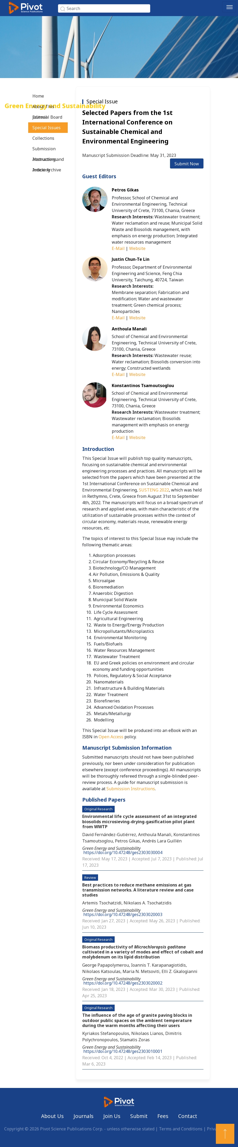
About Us (52, 1116)
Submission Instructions (44, 150)
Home (38, 96)
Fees (162, 1116)
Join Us (111, 1116)
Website (137, 248)
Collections (43, 138)
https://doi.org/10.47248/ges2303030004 (122, 852)
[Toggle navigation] (229, 6)
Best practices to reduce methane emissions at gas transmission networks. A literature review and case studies (138, 890)
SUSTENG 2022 (154, 490)
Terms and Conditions (180, 1129)
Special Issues (46, 128)
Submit (139, 1116)
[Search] (104, 8)
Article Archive (46, 170)
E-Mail (118, 248)
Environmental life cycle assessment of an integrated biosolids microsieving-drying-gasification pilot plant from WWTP (139, 821)
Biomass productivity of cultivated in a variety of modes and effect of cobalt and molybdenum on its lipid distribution (142, 952)
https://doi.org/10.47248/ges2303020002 (122, 983)
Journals (84, 1116)
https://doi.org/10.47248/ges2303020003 (122, 914)
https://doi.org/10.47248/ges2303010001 (122, 1051)
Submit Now (186, 164)
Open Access (111, 737)
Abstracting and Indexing (48, 160)
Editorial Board (47, 117)
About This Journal (43, 108)
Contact (187, 1116)
